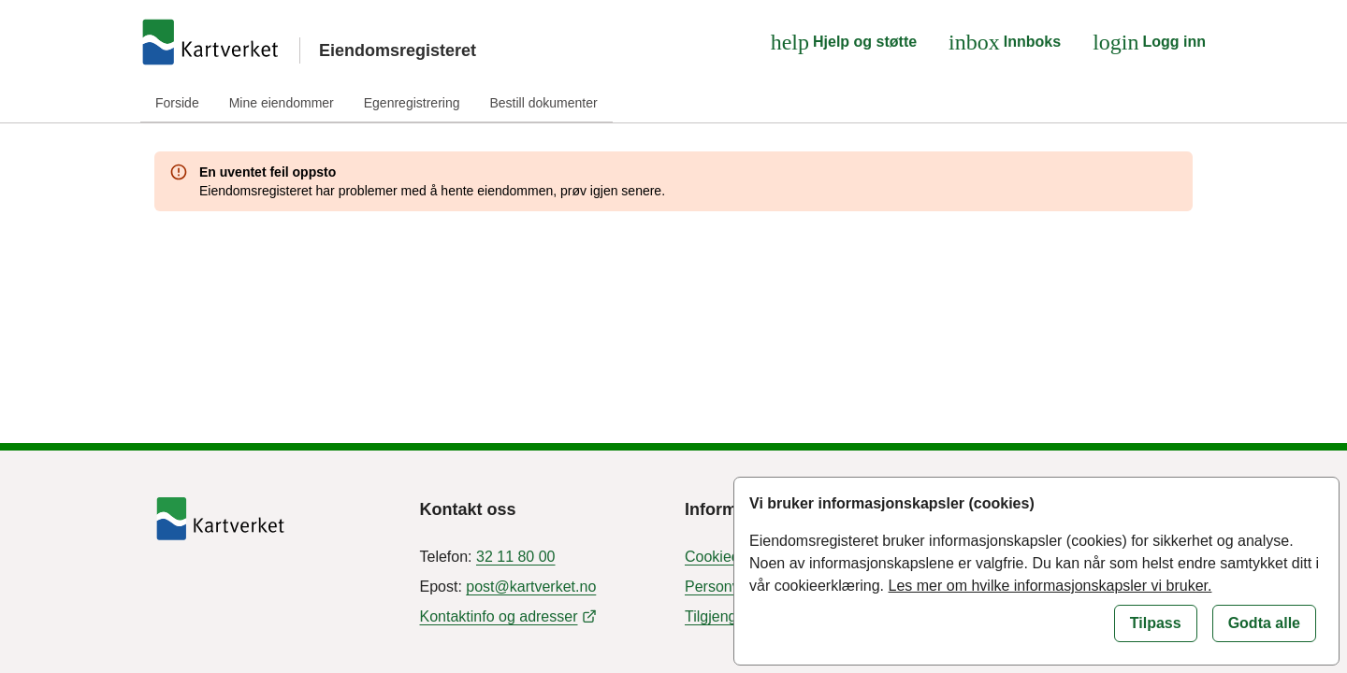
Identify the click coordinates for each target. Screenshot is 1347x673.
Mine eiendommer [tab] (281, 102)
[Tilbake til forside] (276, 518)
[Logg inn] (1149, 42)
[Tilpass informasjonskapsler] (1155, 623)
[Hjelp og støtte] (844, 42)
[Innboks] (1005, 42)
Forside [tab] (177, 102)
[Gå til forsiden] (210, 42)
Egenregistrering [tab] (412, 102)
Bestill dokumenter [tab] (543, 102)
